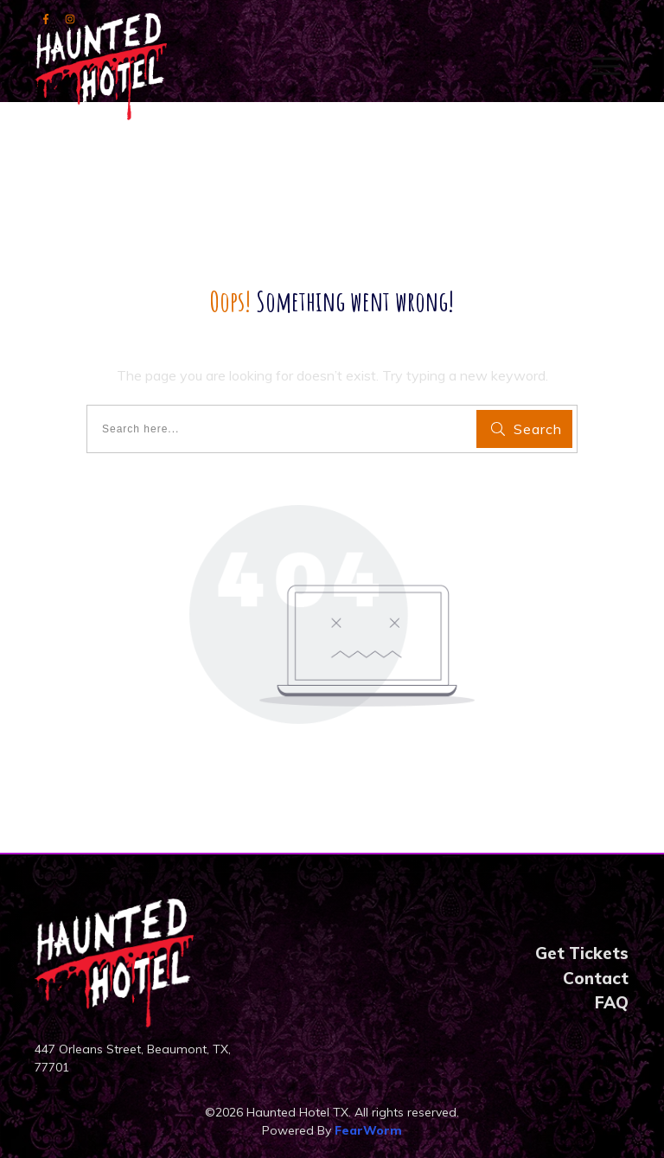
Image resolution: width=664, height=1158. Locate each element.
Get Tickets (582, 953)
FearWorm (368, 1130)
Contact (596, 978)
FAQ (612, 1002)
